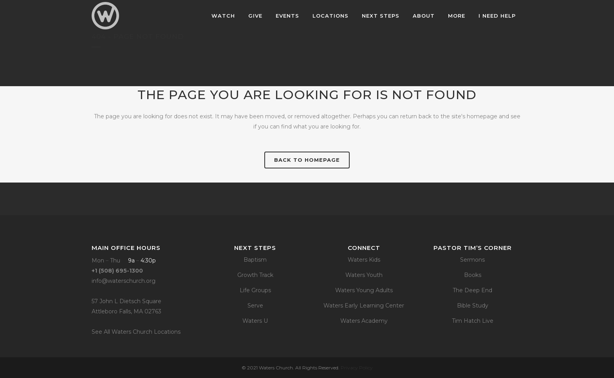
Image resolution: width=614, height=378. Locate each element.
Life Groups (255, 290)
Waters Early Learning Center (363, 305)
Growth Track (255, 275)
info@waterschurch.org (123, 280)
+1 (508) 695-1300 (117, 270)
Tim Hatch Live (472, 320)
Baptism (255, 259)
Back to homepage (307, 160)
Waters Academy (364, 320)
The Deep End (472, 290)
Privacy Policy (357, 368)
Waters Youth (364, 275)
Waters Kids (364, 259)
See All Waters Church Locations (136, 331)
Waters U (255, 320)
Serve (255, 305)
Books (472, 275)
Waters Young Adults (364, 290)
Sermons (472, 259)
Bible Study (472, 305)
